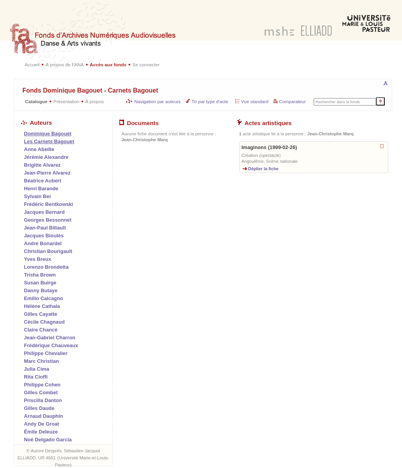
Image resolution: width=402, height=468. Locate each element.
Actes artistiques (264, 123)
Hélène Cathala (42, 306)
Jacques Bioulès (44, 236)
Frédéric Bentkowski (48, 204)
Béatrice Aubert (42, 181)
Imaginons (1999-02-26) (269, 147)
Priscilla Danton (43, 400)
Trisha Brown (40, 275)
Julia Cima (36, 369)
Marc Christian (41, 361)
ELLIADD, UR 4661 (36, 457)
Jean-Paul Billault (45, 228)
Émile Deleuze (41, 432)
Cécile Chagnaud (44, 322)
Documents (139, 123)
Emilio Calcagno (43, 298)
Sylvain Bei (37, 196)
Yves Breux (37, 259)
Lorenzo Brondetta (46, 267)
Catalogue (36, 101)
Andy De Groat (41, 424)
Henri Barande (41, 188)
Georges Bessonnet (47, 220)
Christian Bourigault (48, 251)
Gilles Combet (41, 392)
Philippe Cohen (42, 385)
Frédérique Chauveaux (51, 345)
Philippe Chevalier (46, 353)
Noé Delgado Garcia (48, 440)
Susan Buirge (40, 283)
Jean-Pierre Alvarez (47, 173)
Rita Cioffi (36, 377)
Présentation (66, 101)
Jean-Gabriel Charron (49, 338)
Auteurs (36, 123)
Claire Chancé (40, 330)
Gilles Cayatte (40, 314)
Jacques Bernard (44, 212)
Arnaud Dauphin (43, 416)
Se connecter (145, 64)
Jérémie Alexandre (46, 157)
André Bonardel (43, 243)
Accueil (32, 64)
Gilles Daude (39, 408)
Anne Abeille (39, 149)
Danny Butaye (40, 290)
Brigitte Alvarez (42, 165)
